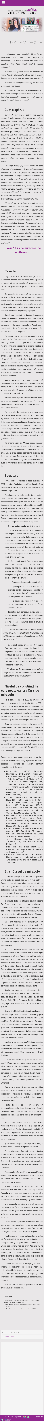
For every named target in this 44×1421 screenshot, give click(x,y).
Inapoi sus (39, 1417)
